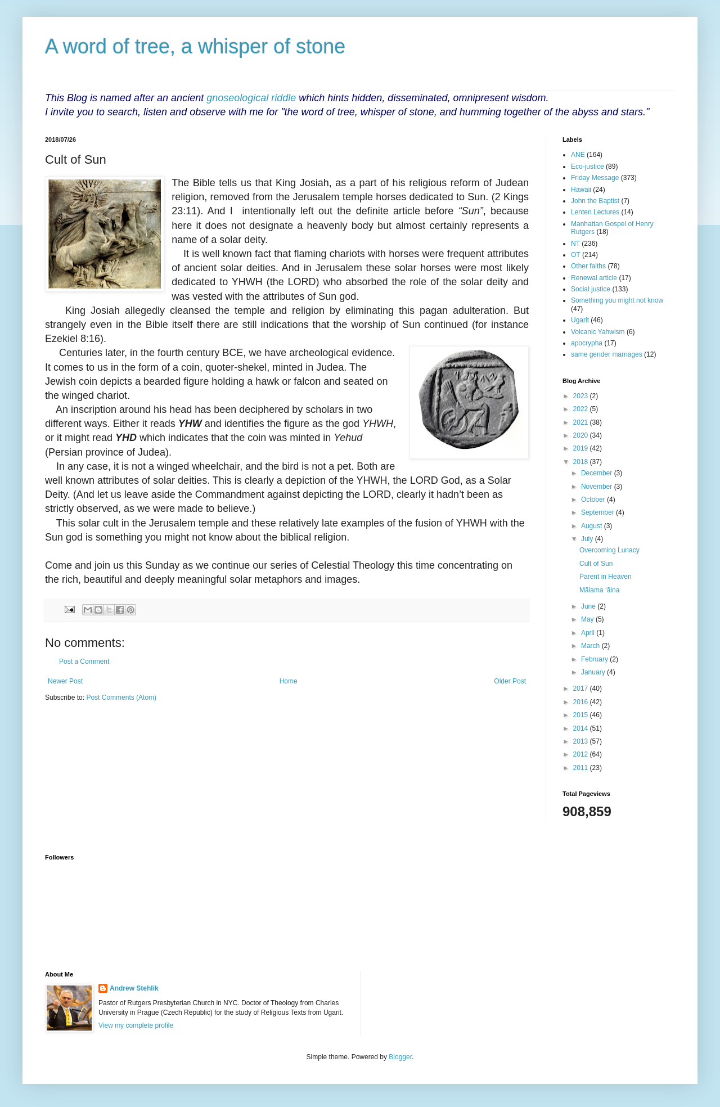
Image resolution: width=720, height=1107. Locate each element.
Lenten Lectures (595, 212)
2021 (581, 422)
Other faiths (588, 266)
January (594, 672)
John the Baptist (595, 201)
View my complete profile (135, 1025)
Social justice (590, 289)
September (598, 512)
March (591, 646)
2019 (581, 448)
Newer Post (65, 681)
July (588, 539)
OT (575, 255)
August (592, 526)
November (597, 486)
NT (575, 244)
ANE (578, 155)
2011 (581, 768)
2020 (581, 435)
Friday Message (595, 178)
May (588, 619)
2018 (581, 462)
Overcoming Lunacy (609, 550)
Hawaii (581, 190)
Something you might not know (617, 300)
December (597, 473)
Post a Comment (84, 661)
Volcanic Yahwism (598, 332)
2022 (581, 409)
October (594, 499)
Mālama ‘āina (599, 590)
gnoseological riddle (251, 98)
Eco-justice (587, 166)
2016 (581, 702)
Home (289, 681)
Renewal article (594, 278)
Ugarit (580, 320)
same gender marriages (606, 354)
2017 (581, 688)
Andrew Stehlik (134, 988)
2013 (581, 741)
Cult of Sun (596, 564)
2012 (581, 754)
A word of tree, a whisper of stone (195, 46)
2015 (581, 715)
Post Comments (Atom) (121, 697)
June (589, 606)
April (588, 633)
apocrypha (586, 343)
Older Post (510, 681)
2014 (581, 728)
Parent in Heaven (605, 576)
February (595, 659)
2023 (581, 396)
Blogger (400, 1057)
